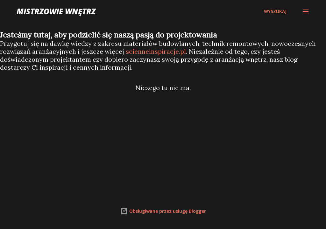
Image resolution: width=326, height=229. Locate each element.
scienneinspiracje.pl (156, 51)
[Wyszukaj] (275, 11)
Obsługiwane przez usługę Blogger (163, 211)
